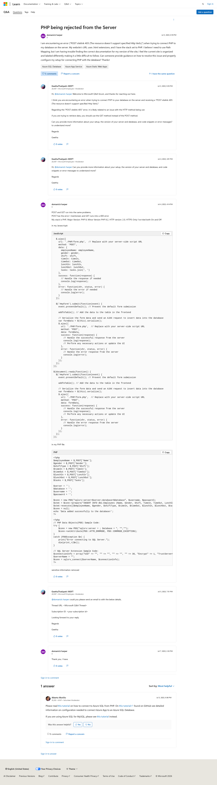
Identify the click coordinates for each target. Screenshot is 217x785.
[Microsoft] (5, 4)
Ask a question (205, 12)
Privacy (65, 776)
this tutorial (64, 705)
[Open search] (203, 4)
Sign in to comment (50, 677)
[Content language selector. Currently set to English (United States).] (17, 769)
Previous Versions (27, 776)
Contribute (53, 776)
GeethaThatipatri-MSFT (62, 86)
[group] (112, 510)
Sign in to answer (49, 753)
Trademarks (144, 776)
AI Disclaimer (9, 776)
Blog (41, 776)
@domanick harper (64, 93)
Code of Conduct (126, 776)
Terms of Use (109, 776)
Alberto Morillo (59, 697)
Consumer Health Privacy (85, 776)
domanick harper (54, 35)
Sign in (210, 3)
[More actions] (173, 19)
